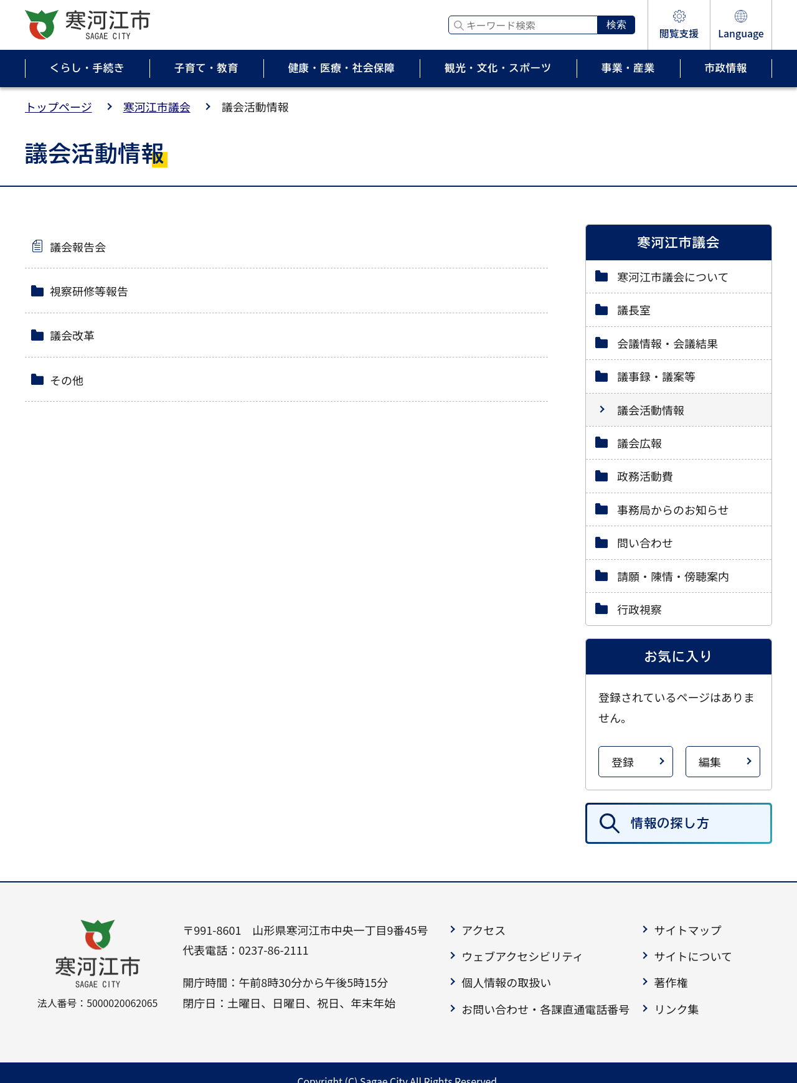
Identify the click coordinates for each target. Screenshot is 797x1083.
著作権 (670, 982)
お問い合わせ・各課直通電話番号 (545, 1009)
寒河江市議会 (157, 106)
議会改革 (72, 335)
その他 (66, 380)
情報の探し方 (670, 823)
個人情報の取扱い (506, 982)
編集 (710, 762)
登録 (622, 762)
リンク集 (676, 1009)
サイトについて (693, 956)
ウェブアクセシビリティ (522, 956)
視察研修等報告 (89, 291)
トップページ (58, 106)
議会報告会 (78, 247)
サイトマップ (687, 930)
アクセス (483, 930)
